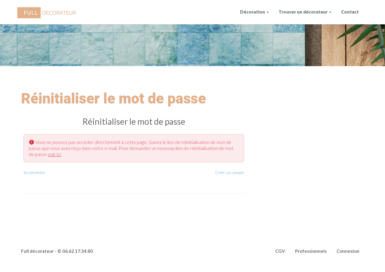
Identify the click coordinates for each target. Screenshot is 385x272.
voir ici (54, 154)
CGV (280, 251)
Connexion (348, 251)
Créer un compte (229, 172)
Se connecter (34, 172)
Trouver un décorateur (303, 11)
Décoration (252, 11)
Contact (350, 11)
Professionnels (311, 251)
